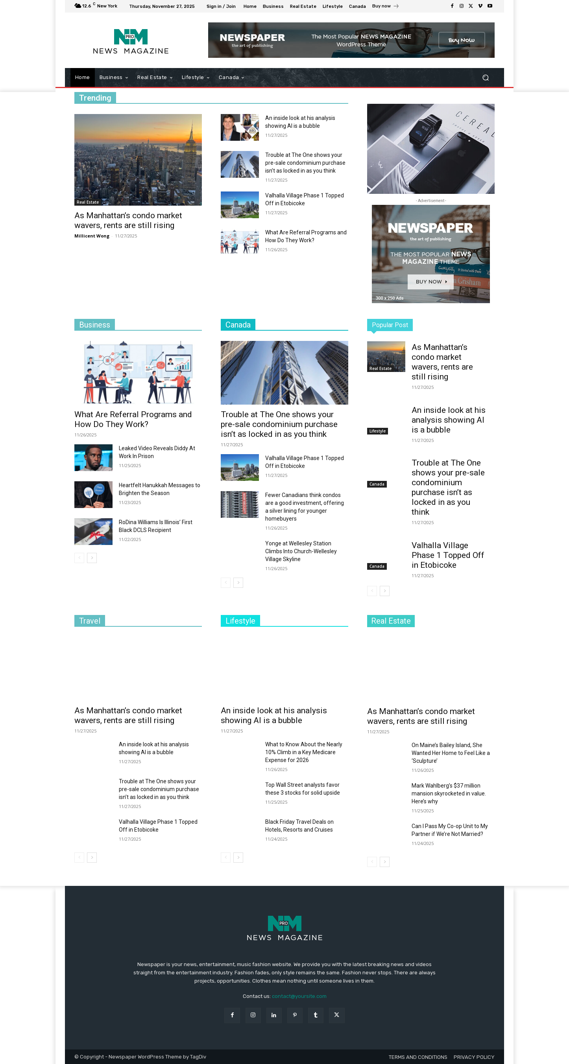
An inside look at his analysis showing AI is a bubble (449, 419)
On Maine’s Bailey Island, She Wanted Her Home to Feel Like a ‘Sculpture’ (451, 753)
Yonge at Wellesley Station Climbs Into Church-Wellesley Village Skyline (301, 551)
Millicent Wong (91, 236)
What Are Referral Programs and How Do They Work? (133, 419)
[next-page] (92, 558)
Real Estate (88, 202)
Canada (376, 484)
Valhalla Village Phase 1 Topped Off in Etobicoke (448, 555)
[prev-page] (79, 558)
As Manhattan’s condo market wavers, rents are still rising (128, 220)
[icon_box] (385, 7)
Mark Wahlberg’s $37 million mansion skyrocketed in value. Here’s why (449, 793)
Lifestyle (377, 431)
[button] (485, 77)
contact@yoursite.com (299, 996)
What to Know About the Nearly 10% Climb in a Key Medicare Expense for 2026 (303, 752)
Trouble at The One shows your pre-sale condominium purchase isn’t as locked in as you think (305, 163)
